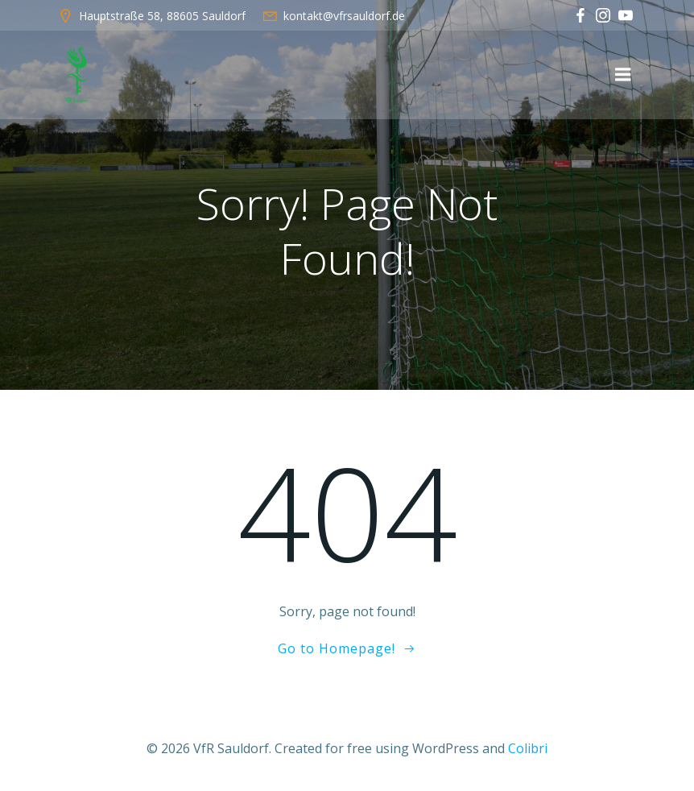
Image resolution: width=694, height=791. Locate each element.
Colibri (527, 748)
